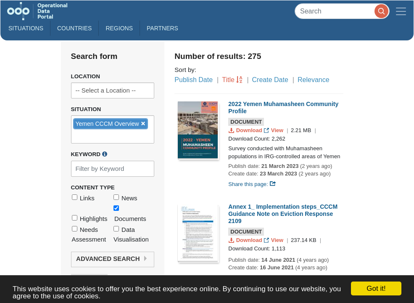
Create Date (270, 79)
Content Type (93, 187)
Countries (74, 28)
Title (228, 79)
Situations (25, 28)
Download (246, 130)
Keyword (89, 154)
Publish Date (193, 79)
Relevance (314, 79)
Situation (86, 109)
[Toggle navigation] (401, 11)
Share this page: (252, 184)
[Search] (342, 11)
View (274, 130)
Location (85, 76)
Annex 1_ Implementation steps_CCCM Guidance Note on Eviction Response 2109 (283, 213)
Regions (119, 28)
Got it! (376, 288)
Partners (162, 28)
